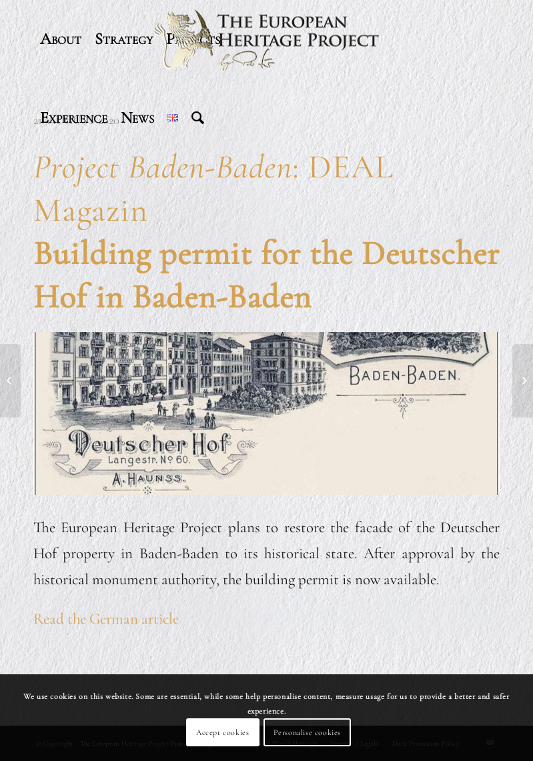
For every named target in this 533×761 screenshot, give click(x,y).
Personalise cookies (307, 732)
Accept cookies (222, 732)
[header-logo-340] (266, 39)
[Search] (198, 118)
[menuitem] (60, 39)
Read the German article (106, 619)
